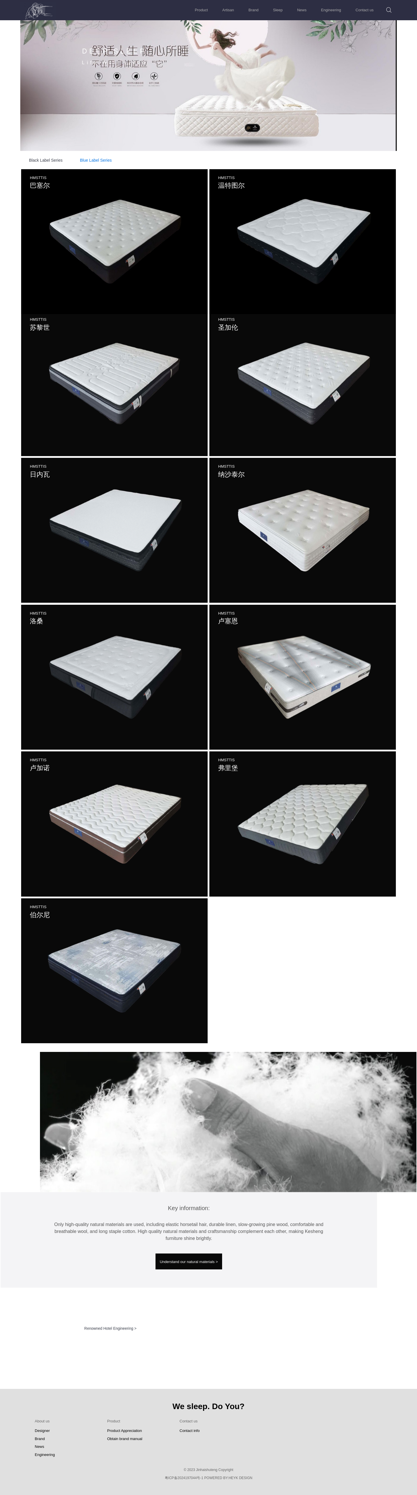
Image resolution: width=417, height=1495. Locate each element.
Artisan (228, 10)
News (302, 10)
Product (201, 10)
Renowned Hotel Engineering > (110, 1323)
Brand (253, 10)
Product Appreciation (124, 1430)
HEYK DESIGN (240, 1478)
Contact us (365, 10)
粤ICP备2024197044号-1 (184, 1478)
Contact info (190, 1430)
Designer (42, 1430)
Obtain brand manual (124, 1439)
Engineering (331, 10)
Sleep (278, 10)
